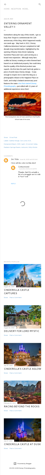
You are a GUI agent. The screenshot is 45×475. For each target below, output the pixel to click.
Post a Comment (16, 297)
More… (25, 9)
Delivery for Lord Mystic (21, 331)
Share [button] (6, 137)
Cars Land (23, 141)
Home (7, 9)
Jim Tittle (15, 159)
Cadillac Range (14, 141)
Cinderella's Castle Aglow (22, 368)
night (23, 144)
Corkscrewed (23, 167)
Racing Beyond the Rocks (21, 406)
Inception (16, 9)
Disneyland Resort (10, 144)
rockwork (24, 147)
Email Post (13, 137)
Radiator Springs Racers (12, 147)
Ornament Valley (32, 144)
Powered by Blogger (23, 463)
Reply (13, 183)
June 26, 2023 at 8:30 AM (28, 159)
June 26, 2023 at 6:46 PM (28, 169)
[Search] (39, 3)
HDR (18, 144)
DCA (29, 141)
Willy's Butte (32, 147)
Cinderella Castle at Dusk (22, 444)
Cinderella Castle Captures (16, 291)
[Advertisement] (22, 240)
